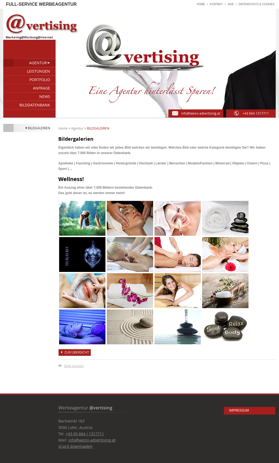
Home (201, 4)
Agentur (39, 62)
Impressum (239, 410)
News (44, 96)
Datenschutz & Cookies (257, 4)
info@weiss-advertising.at (92, 440)
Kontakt (216, 4)
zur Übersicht (74, 352)
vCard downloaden (75, 446)
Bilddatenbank (34, 105)
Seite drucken (74, 366)
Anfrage (41, 88)
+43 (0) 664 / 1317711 (85, 433)
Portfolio (39, 79)
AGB (230, 4)
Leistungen (38, 71)
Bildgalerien (37, 128)
